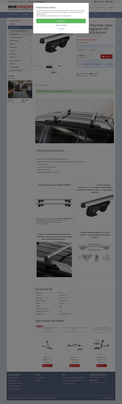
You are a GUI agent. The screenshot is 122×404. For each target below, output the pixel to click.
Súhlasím (61, 21)
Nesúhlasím (61, 29)
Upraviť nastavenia (61, 25)
